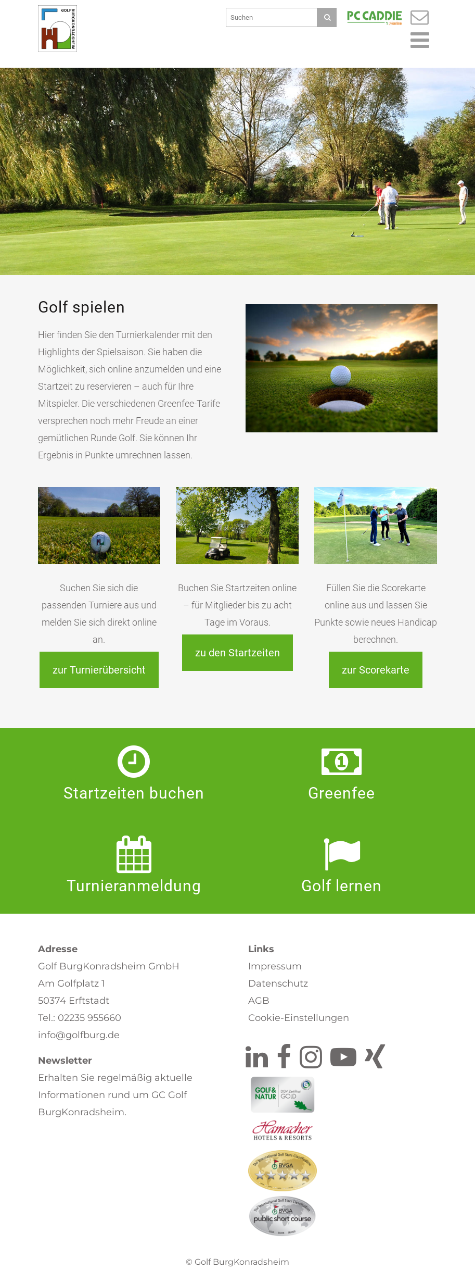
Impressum (275, 966)
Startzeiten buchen (133, 793)
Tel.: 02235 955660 (79, 1018)
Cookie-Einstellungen (298, 1018)
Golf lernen (341, 886)
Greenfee (341, 793)
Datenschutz (278, 983)
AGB (258, 1000)
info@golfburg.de (79, 1035)
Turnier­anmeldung (134, 886)
